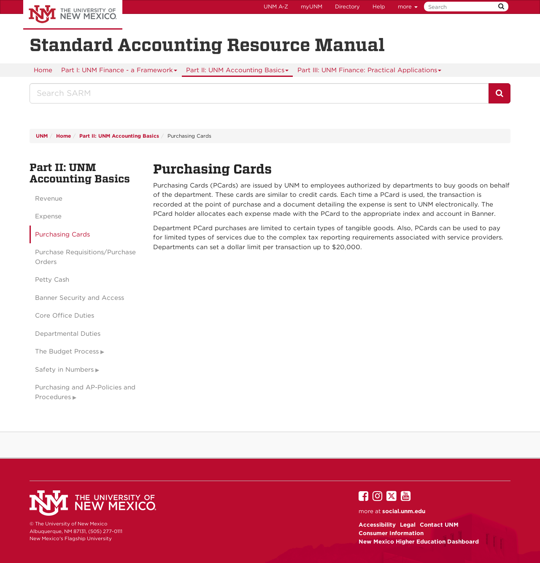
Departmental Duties (67, 333)
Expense (48, 216)
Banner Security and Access (79, 298)
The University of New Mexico (72, 15)
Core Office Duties (64, 315)
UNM (42, 136)
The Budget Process (67, 351)
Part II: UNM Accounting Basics (237, 71)
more (408, 6)
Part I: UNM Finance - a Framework (119, 71)
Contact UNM (439, 524)
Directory (347, 6)
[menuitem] (43, 70)
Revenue (48, 198)
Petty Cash (52, 279)
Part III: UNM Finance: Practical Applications (369, 71)
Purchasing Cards (62, 234)
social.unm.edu (403, 511)
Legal (408, 524)
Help (379, 6)
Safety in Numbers (64, 369)
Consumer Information (391, 533)
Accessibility (377, 524)
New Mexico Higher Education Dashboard (419, 541)
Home (43, 70)
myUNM (311, 6)
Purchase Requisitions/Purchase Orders (85, 257)
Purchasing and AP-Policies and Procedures (85, 392)
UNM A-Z (276, 6)
